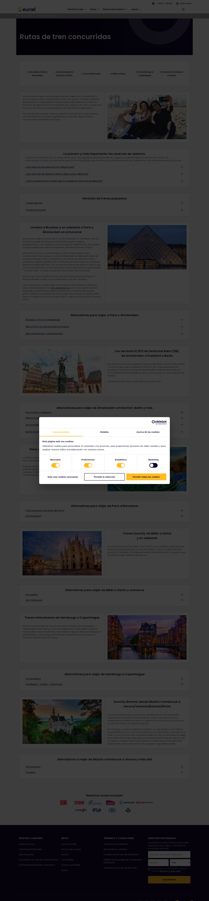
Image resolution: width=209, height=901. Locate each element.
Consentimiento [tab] (61, 432)
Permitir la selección (104, 477)
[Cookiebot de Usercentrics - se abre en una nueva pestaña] (154, 422)
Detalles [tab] (104, 432)
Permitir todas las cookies (146, 477)
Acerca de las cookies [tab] (148, 432)
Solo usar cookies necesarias (62, 477)
